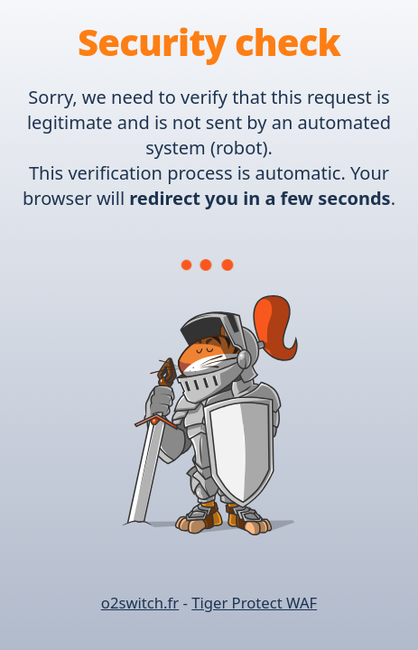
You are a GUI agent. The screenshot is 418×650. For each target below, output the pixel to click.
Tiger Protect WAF (254, 602)
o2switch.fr (140, 602)
